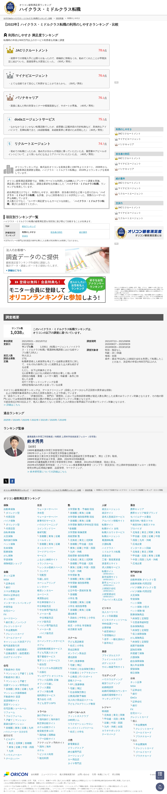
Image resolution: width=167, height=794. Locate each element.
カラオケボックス (111, 730)
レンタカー (43, 586)
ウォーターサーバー (47, 509)
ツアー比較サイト (46, 738)
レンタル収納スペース (50, 567)
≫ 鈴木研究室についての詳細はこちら (47, 471)
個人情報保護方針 (67, 774)
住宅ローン (9, 610)
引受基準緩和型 (141, 622)
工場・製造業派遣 (111, 559)
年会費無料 (11, 630)
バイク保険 (9, 520)
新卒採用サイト (110, 578)
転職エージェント (111, 536)
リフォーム (9, 712)
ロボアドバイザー (13, 657)
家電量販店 (73, 744)
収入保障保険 (139, 634)
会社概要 (35, 774)
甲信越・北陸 (86, 544)
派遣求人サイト (110, 563)
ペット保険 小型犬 (139, 606)
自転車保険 (9, 532)
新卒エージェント (111, 583)
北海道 (73, 540)
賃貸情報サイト (12, 700)
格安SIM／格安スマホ (141, 520)
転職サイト (107, 524)
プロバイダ (136, 528)
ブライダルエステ (111, 655)
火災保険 (8, 536)
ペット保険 (9, 544)
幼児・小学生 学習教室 (79, 625)
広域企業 (137, 544)
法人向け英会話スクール (80, 700)
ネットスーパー (45, 548)
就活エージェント (111, 509)
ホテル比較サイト (46, 727)
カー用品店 (73, 759)
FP (71, 661)
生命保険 (8, 548)
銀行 (8, 587)
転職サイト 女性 (110, 528)
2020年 (53, 420)
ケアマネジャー (90, 672)
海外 (48, 746)
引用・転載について (101, 774)
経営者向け (110, 631)
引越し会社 (43, 579)
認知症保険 (136, 649)
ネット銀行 (9, 599)
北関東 (19, 743)
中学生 (82, 617)
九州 (31, 689)
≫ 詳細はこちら (12, 404)
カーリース (43, 594)
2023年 (26, 420)
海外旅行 (55, 719)
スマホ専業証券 (12, 591)
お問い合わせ (83, 774)
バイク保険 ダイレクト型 (143, 587)
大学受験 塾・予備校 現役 (81, 509)
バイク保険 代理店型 (141, 591)
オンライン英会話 (77, 653)
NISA (6, 579)
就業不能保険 (137, 645)
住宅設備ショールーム (15, 708)
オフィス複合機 (45, 691)
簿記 (79, 665)
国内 (41, 746)
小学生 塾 (73, 598)
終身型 (136, 618)
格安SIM (137, 524)
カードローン (10, 618)
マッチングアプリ (111, 698)
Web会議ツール (110, 623)
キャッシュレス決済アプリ (17, 641)
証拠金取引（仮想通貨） (18, 653)
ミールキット (44, 540)
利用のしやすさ (124, 129)
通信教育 (72, 614)
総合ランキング (29, 226)
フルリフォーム (14, 716)
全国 (120, 726)
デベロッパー (13, 758)
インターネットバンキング (17, 603)
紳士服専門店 (75, 751)
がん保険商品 (137, 637)
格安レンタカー (45, 590)
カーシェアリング (46, 583)
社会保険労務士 (87, 669)
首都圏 (9, 689)
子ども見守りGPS (46, 703)
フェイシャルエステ (112, 659)
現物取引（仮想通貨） (17, 649)
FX (5, 614)
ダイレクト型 (13, 513)
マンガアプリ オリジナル (50, 676)
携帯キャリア (137, 509)
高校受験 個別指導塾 (78, 555)
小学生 (91, 617)
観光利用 (44, 758)
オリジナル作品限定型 (50, 668)
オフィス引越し (45, 683)
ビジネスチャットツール (114, 620)
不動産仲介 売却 (12, 669)
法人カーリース (110, 612)
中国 (157, 536)
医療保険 (8, 551)
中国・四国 (28, 747)
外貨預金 (8, 606)
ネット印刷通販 (110, 616)
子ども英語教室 (76, 641)
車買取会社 (43, 598)
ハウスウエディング (112, 679)
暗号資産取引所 (12, 645)
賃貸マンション (12, 704)
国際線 (52, 735)
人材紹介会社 (109, 589)
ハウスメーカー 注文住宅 (16, 732)
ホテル (40, 750)
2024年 (16, 420)
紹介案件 (83, 232)
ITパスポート (86, 676)
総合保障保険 (137, 661)
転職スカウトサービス (113, 532)
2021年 (44, 420)
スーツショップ (76, 755)
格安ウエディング (111, 683)
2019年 (63, 420)
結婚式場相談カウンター (114, 691)
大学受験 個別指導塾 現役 (81, 516)
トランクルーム (45, 563)
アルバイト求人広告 (112, 599)
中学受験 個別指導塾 (78, 583)
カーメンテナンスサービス (51, 641)
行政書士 (74, 672)
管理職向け (110, 635)
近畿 (24, 689)
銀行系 (9, 622)
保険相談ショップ (13, 563)
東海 (17, 689)
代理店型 (10, 516)
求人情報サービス (111, 567)
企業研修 (106, 627)
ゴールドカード (14, 637)
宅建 (72, 665)
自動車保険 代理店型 (141, 583)
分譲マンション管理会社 (16, 685)
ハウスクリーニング (47, 524)
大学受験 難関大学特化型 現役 (83, 524)
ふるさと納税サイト (47, 559)
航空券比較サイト (46, 723)
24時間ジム (74, 720)
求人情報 (116, 774)
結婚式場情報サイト (112, 695)
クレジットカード (13, 626)
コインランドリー (46, 528)
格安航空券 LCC (45, 731)
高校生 (73, 617)
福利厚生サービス (46, 695)
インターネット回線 (140, 548)
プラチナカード (144, 736)
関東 (122, 715)
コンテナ (44, 571)
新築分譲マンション (14, 724)
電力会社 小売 (44, 699)
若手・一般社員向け (114, 639)
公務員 (73, 676)
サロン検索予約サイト (113, 667)
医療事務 (79, 661)
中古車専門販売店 (48, 610)
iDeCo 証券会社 (12, 595)
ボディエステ (109, 663)
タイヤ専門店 (75, 763)
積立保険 (134, 672)
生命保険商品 (137, 626)
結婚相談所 (107, 687)
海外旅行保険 (10, 540)
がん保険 (8, 555)
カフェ (40, 645)
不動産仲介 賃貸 (12, 696)
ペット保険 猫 (137, 610)
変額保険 (134, 669)
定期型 (145, 618)
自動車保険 (9, 509)
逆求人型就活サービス (113, 516)
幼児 (72, 645)
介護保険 (134, 657)
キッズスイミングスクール (80, 728)
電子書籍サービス (46, 656)
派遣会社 (106, 555)
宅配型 (42, 575)
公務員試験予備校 (77, 696)
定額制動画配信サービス (49, 648)
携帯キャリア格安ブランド (144, 513)
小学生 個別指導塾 (77, 606)
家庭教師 (72, 621)
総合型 (42, 664)
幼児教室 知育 (75, 629)
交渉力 (25, 236)
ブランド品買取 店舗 (47, 680)
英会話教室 (73, 649)
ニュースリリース (49, 774)
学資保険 (8, 559)
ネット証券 (9, 575)
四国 (135, 540)
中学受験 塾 (74, 575)
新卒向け (108, 643)
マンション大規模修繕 (15, 693)
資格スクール (75, 680)
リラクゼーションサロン (80, 724)
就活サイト (107, 513)
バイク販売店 (44, 621)
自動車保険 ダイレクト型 (143, 579)
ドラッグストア (76, 748)
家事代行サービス (46, 520)
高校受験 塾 (74, 536)
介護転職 (106, 544)
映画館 (105, 711)
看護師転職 (107, 540)
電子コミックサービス (48, 660)
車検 (39, 637)
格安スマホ (149, 524)
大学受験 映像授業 (77, 532)
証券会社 (10, 583)
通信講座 (72, 657)
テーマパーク (109, 734)
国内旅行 (44, 719)
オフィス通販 (44, 687)
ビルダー (10, 739)
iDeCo (133, 697)
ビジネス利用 (46, 754)
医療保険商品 (137, 614)
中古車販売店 (44, 606)
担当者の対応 (56, 232)
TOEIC (73, 669)
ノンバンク (20, 622)
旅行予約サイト (45, 715)
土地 (31, 673)
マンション (11, 673)
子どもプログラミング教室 (81, 704)
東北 (11, 743)
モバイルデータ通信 (140, 516)
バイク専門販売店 (48, 625)
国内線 (42, 735)
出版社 (42, 672)
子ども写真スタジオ (47, 652)
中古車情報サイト (46, 602)
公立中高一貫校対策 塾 (79, 590)
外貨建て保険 (137, 653)
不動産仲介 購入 (12, 677)
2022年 (35, 420)
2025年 (7, 420)
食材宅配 (41, 532)
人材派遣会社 (109, 595)
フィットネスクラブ (78, 716)
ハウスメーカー (14, 755)
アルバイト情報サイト (113, 520)
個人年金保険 (137, 665)
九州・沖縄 (76, 551)
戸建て (23, 673)
